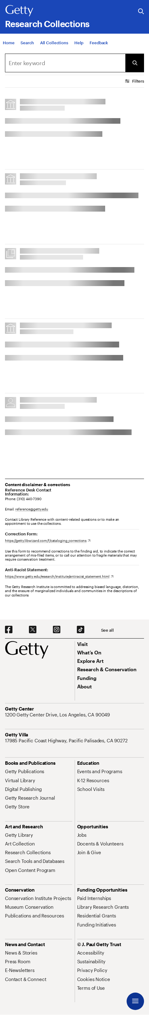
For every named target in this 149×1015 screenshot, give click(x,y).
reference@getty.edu (31, 509)
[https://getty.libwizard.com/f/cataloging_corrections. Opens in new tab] (48, 541)
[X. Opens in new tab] (32, 630)
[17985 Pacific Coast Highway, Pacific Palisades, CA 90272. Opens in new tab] (67, 740)
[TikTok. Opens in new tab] (80, 630)
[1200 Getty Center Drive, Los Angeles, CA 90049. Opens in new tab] (58, 714)
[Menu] (135, 1001)
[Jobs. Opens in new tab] (81, 835)
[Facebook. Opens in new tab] (8, 630)
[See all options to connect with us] (107, 630)
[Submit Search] (134, 63)
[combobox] (65, 63)
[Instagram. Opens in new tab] (56, 630)
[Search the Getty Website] (141, 11)
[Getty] (19, 11)
